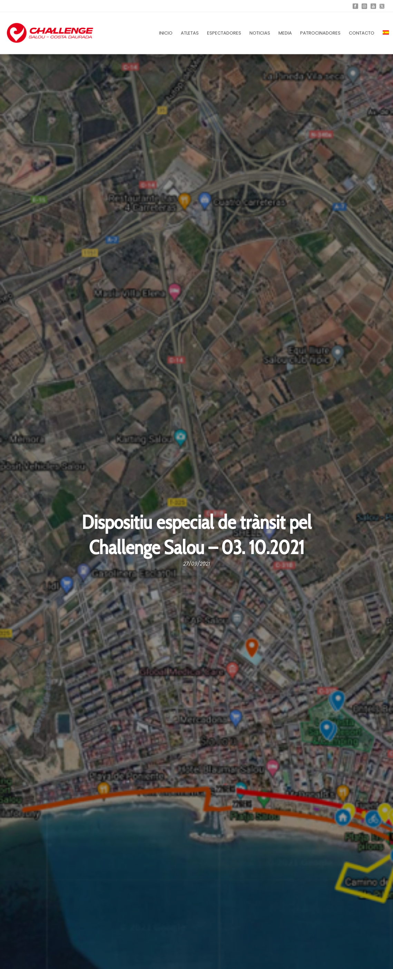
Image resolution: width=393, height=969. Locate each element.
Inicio (166, 33)
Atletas (190, 33)
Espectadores (224, 33)
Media (285, 33)
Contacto (361, 33)
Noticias (259, 33)
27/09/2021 (196, 563)
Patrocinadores (320, 33)
